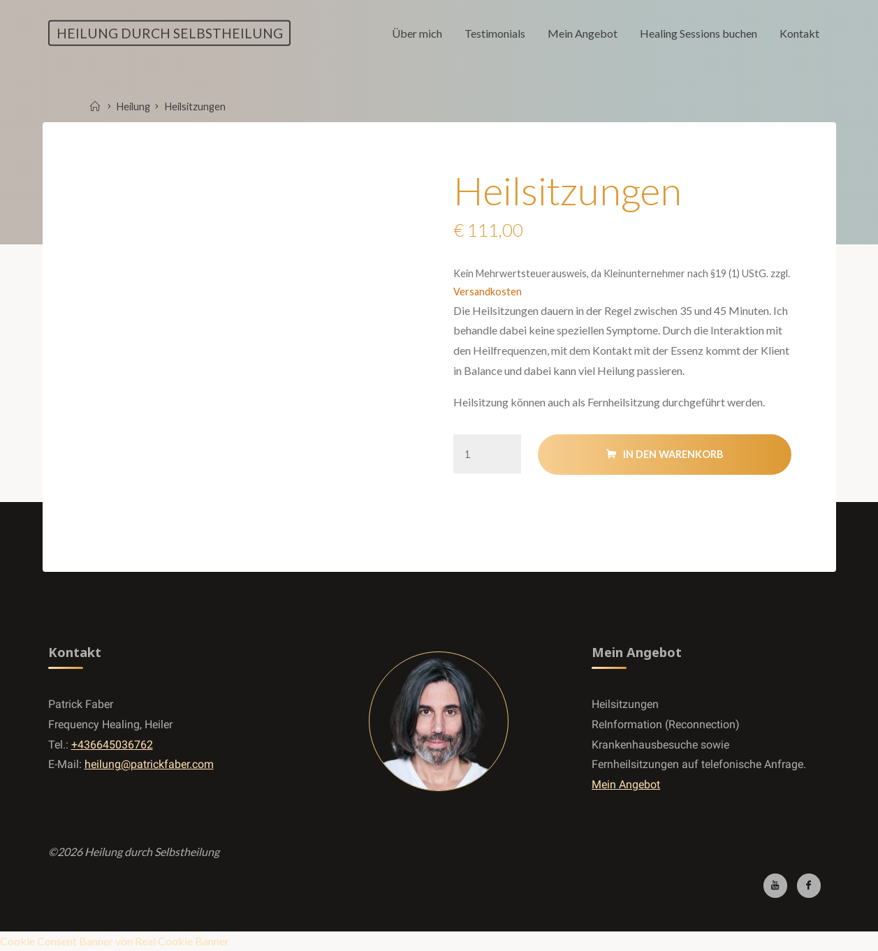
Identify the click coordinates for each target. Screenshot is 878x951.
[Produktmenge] (487, 453)
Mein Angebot (626, 784)
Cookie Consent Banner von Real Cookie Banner (114, 941)
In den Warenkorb (673, 454)
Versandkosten (487, 291)
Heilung (133, 106)
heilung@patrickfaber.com (149, 764)
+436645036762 (112, 744)
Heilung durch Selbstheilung (170, 32)
